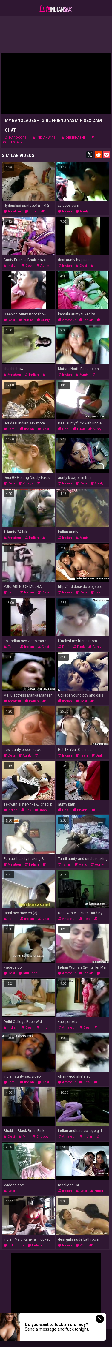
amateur (12, 211)
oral (96, 755)
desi (27, 266)
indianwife (44, 138)
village (26, 483)
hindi (42, 1027)
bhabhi (80, 810)
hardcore (15, 138)
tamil (31, 211)
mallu (80, 864)
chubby (40, 1136)
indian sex (14, 1245)
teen (96, 592)
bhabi (41, 810)
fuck (79, 429)
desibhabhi (73, 138)
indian (65, 211)
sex (26, 810)
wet (81, 1245)
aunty (82, 211)
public (26, 320)
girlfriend (28, 973)
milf (24, 1136)
